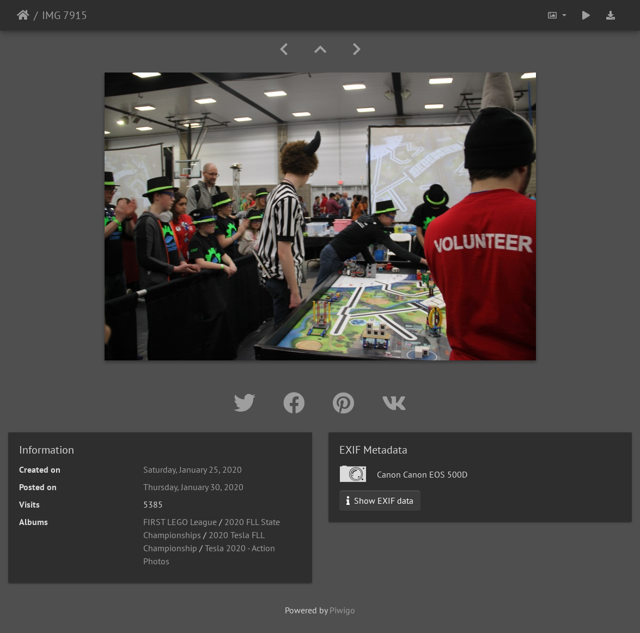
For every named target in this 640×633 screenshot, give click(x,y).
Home (23, 15)
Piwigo (342, 610)
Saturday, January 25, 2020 (192, 469)
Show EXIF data (379, 500)
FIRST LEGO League (180, 521)
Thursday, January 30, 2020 (193, 486)
